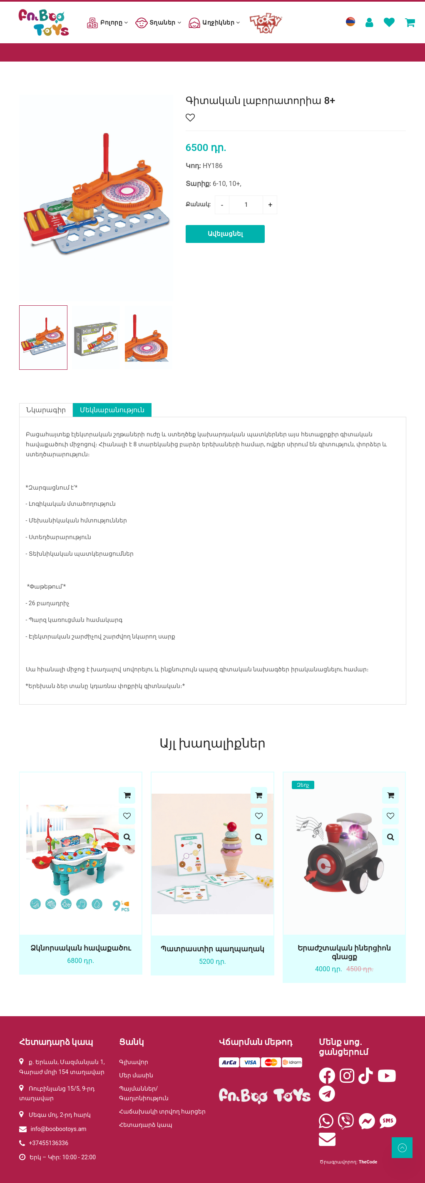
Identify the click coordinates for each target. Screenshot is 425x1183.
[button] (163, 338)
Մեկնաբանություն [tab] (112, 410)
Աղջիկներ (214, 22)
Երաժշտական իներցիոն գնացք (344, 952)
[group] (96, 198)
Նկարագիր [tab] (46, 410)
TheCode (368, 1162)
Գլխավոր (133, 1062)
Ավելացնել (225, 234)
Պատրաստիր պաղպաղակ (212, 949)
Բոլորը (107, 22)
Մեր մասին (136, 1075)
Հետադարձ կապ (145, 1124)
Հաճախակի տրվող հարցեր (162, 1111)
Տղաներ (158, 22)
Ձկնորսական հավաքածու (80, 948)
